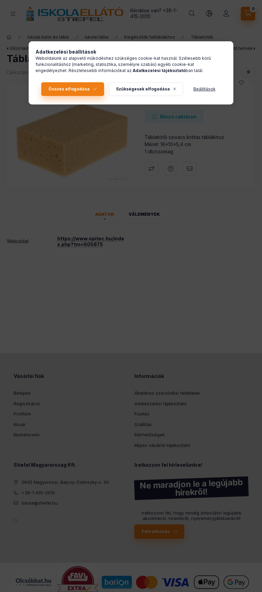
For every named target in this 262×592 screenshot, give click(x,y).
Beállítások (204, 88)
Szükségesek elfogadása (143, 88)
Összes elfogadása (69, 88)
